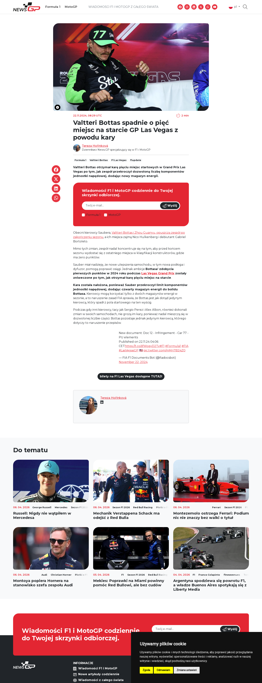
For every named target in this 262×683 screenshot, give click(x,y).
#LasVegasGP (128, 350)
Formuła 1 (52, 7)
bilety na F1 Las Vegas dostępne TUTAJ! (131, 376)
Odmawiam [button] (163, 670)
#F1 (162, 346)
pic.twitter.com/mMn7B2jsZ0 (164, 350)
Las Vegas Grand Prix (157, 273)
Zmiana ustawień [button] (187, 670)
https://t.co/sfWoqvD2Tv (142, 346)
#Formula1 (173, 346)
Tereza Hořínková (95, 146)
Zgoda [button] (146, 670)
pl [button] (233, 7)
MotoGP (71, 7)
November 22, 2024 (133, 362)
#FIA (185, 346)
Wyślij (169, 206)
